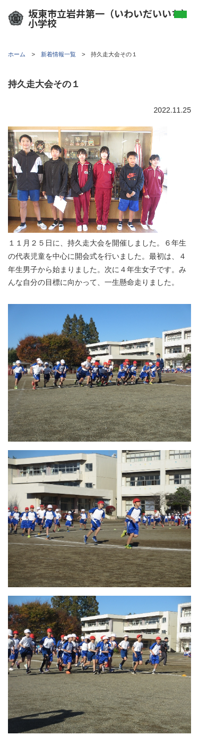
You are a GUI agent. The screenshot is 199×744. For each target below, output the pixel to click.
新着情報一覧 (58, 54)
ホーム (16, 54)
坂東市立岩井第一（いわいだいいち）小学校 (99, 18)
